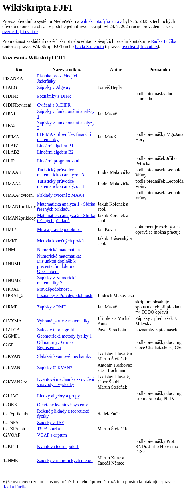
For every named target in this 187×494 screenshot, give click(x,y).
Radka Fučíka (163, 41)
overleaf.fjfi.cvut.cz (20, 31)
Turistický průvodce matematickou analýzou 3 (60, 172)
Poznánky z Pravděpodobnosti (65, 295)
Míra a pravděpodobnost (59, 229)
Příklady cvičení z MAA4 (60, 195)
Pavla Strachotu (89, 46)
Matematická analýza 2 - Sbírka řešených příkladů (66, 218)
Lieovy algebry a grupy (58, 395)
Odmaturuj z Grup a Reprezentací (55, 345)
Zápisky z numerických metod (65, 460)
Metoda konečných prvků (60, 240)
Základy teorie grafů (56, 329)
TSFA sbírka (48, 428)
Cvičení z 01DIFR (54, 105)
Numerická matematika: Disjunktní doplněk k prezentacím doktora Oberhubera (59, 264)
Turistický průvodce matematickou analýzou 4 (60, 184)
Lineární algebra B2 (55, 152)
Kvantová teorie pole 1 (58, 446)
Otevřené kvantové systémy (62, 404)
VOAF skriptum (52, 435)
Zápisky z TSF (50, 422)
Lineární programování (58, 160)
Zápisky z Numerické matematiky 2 (57, 280)
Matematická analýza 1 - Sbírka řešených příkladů (66, 207)
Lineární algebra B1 (55, 145)
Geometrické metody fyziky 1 (64, 336)
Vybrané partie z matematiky (63, 320)
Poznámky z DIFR (54, 96)
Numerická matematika (58, 249)
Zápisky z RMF (51, 306)
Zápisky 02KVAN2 (55, 367)
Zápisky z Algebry (54, 87)
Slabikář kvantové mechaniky (64, 356)
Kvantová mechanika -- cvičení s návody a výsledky (65, 382)
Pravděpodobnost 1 (54, 289)
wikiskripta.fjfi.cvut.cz (101, 21)
